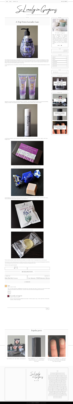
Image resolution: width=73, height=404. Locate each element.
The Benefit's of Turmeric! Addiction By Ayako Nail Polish (60, 115)
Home (7, 1)
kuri (9, 288)
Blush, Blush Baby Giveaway (11, 280)
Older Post (47, 278)
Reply (48, 310)
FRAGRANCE (55, 63)
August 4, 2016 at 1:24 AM (15, 299)
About (10, 1)
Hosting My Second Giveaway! (60, 102)
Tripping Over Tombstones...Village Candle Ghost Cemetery (59, 85)
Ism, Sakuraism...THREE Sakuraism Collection (39, 280)
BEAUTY (54, 59)
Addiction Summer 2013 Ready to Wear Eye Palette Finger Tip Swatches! (60, 129)
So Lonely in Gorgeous (16, 298)
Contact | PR (15, 1)
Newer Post (7, 278)
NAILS (54, 61)
